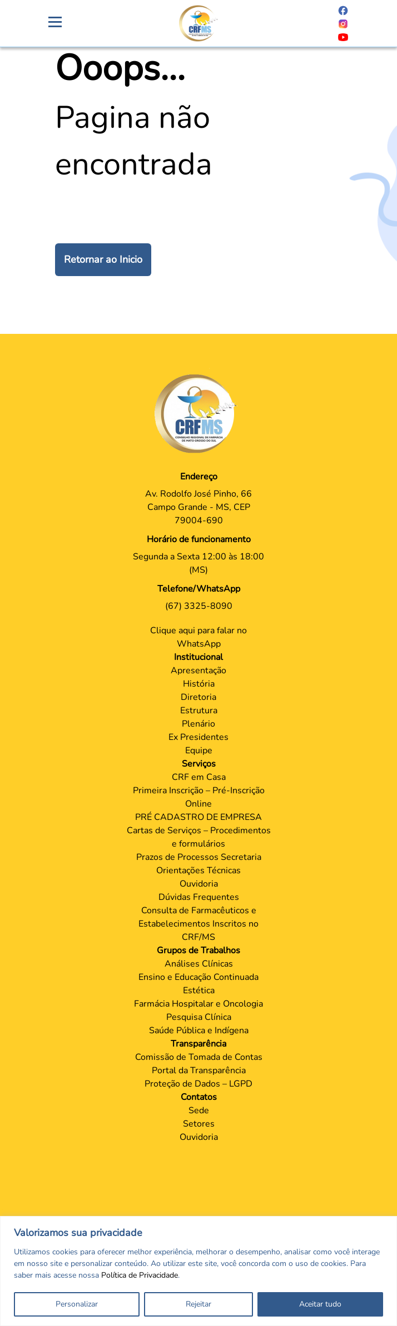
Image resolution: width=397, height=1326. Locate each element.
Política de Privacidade (139, 1275)
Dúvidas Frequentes (198, 897)
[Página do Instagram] (343, 23)
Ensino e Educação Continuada (198, 977)
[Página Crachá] (198, 23)
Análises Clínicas (199, 964)
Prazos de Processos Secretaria (198, 857)
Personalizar (77, 1304)
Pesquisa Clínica (198, 1017)
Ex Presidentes (198, 737)
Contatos (199, 1097)
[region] (198, 1271)
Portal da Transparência (199, 1070)
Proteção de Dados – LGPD (198, 1084)
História (199, 684)
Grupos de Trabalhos (198, 950)
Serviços (199, 764)
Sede (198, 1110)
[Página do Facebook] (343, 10)
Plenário (198, 724)
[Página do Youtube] (343, 36)
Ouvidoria (199, 884)
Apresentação (198, 670)
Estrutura (198, 710)
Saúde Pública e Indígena (199, 1030)
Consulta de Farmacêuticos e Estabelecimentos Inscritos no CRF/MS (198, 923)
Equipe (198, 750)
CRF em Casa (199, 777)
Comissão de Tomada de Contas (198, 1057)
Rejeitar (198, 1304)
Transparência (198, 1044)
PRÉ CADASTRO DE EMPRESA (198, 817)
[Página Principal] (198, 413)
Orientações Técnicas (198, 870)
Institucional (198, 657)
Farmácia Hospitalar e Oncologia (198, 1004)
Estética (199, 990)
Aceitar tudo (320, 1304)
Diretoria (198, 697)
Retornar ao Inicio (103, 259)
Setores (199, 1124)
